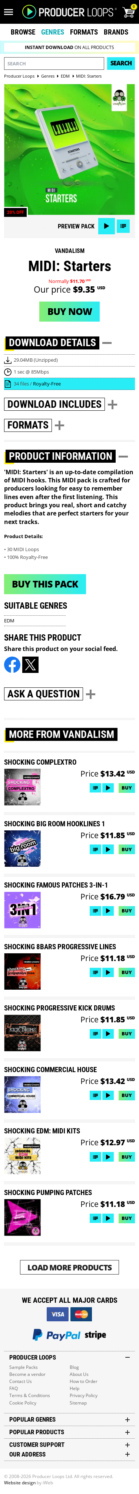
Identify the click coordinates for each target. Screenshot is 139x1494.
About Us (79, 1374)
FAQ (13, 1388)
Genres (52, 32)
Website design (20, 1483)
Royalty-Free (47, 383)
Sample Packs (23, 1367)
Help (74, 1388)
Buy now (69, 311)
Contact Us (20, 1381)
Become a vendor (27, 1374)
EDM (9, 620)
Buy (127, 787)
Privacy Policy (83, 1395)
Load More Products (69, 1267)
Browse (23, 32)
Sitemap (78, 1403)
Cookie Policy (22, 1403)
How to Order (83, 1381)
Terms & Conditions (29, 1395)
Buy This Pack (45, 583)
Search (121, 63)
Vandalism (70, 250)
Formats (84, 32)
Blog (74, 1367)
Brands (116, 32)
